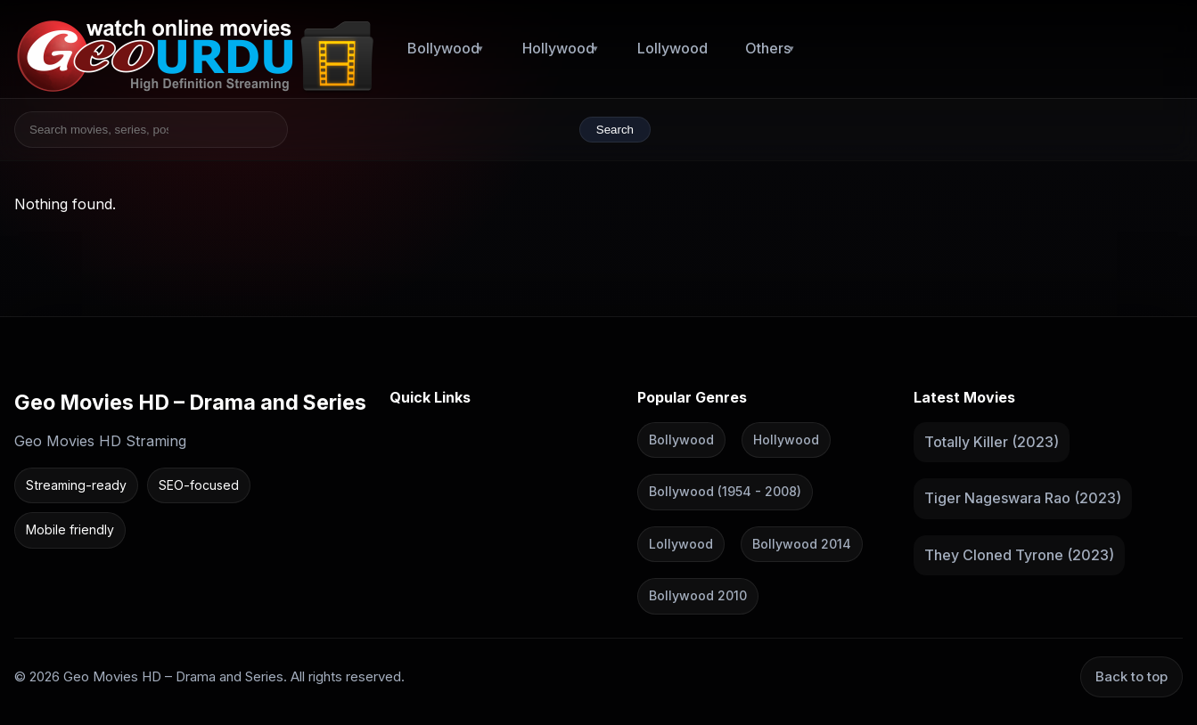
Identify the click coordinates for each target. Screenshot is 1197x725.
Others (768, 48)
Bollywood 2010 (698, 595)
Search (615, 129)
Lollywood (672, 48)
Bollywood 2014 (801, 542)
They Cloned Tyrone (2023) (1019, 554)
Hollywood (558, 48)
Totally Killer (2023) (991, 441)
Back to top (1131, 675)
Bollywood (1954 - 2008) (725, 491)
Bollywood (443, 48)
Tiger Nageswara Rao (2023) (1022, 498)
